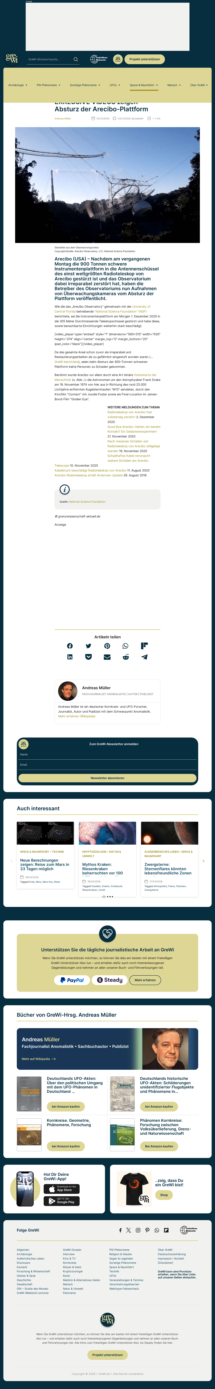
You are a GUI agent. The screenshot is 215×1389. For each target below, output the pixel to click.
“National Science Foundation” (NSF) (120, 311)
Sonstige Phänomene (83, 76)
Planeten (181, 886)
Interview (69, 1254)
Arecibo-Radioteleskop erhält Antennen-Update (89, 475)
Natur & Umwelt (73, 1288)
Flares (171, 886)
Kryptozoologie (94, 851)
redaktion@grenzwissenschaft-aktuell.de (118, 59)
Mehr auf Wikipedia (39, 1059)
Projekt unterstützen (145, 59)
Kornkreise (69, 1262)
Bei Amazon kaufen (159, 1146)
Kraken (106, 886)
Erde (31, 881)
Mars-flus (47, 881)
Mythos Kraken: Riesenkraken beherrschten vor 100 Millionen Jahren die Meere (102, 873)
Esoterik (22, 1267)
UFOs (113, 76)
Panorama (69, 1293)
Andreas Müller (63, 118)
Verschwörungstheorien (124, 1284)
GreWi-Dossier (72, 1249)
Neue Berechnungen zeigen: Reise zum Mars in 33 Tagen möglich (44, 864)
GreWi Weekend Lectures (33, 1293)
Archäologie (16, 76)
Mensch (172, 76)
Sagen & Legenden (121, 1258)
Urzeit (101, 889)
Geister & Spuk (26, 1275)
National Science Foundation (87, 501)
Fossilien (96, 886)
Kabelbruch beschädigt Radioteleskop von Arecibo (90, 470)
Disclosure (23, 1262)
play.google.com (62, 1201)
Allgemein (23, 1249)
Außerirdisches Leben (161, 851)
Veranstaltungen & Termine (126, 1280)
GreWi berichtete (66, 362)
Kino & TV (69, 1258)
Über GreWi (197, 76)
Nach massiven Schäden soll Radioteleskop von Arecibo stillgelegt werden (134, 446)
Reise (57, 881)
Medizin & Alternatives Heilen (81, 1280)
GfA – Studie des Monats (32, 1288)
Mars (38, 881)
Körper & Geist (72, 1267)
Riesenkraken (89, 889)
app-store (62, 1189)
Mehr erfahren (145, 980)
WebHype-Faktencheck (124, 1288)
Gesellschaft (24, 1284)
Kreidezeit (116, 886)
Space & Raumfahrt (142, 76)
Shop (164, 1195)
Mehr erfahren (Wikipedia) (77, 716)
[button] (70, 646)
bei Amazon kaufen (66, 1106)
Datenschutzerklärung (172, 1254)
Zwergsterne (151, 889)
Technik (58, 851)
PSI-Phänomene (47, 76)
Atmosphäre (160, 886)
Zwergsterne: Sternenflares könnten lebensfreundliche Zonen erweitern (167, 871)
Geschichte (24, 1280)
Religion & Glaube (120, 1254)
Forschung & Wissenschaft (33, 1271)
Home (20, 86)
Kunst (66, 1275)
